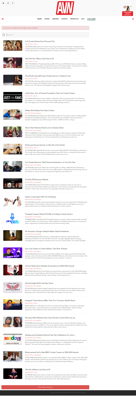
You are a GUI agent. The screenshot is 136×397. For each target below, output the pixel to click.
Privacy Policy (82, 392)
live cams (91, 20)
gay (83, 19)
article (35, 44)
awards (55, 19)
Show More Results (45, 387)
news (39, 19)
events (64, 19)
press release (37, 113)
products (74, 19)
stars (47, 19)
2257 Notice (74, 392)
